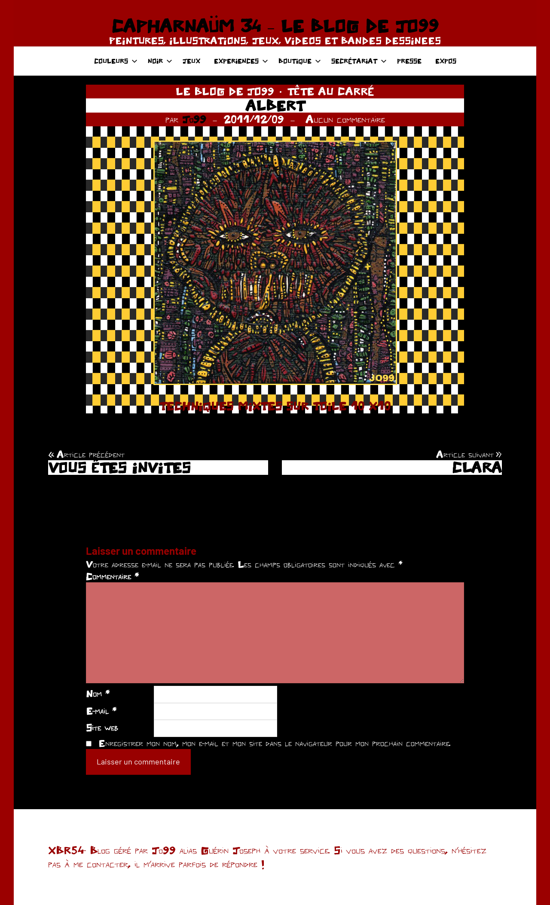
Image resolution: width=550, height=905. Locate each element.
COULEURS (116, 61)
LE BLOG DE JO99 (225, 91)
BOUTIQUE (299, 61)
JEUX (191, 61)
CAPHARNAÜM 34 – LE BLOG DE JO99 (274, 26)
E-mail (101, 711)
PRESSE (409, 61)
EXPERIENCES (241, 61)
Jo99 (194, 119)
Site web (102, 728)
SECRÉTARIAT (359, 61)
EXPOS (445, 61)
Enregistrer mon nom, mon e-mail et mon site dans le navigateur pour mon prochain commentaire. (274, 743)
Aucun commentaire (345, 119)
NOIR (160, 61)
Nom (98, 694)
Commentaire (112, 576)
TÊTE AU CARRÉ (330, 91)
